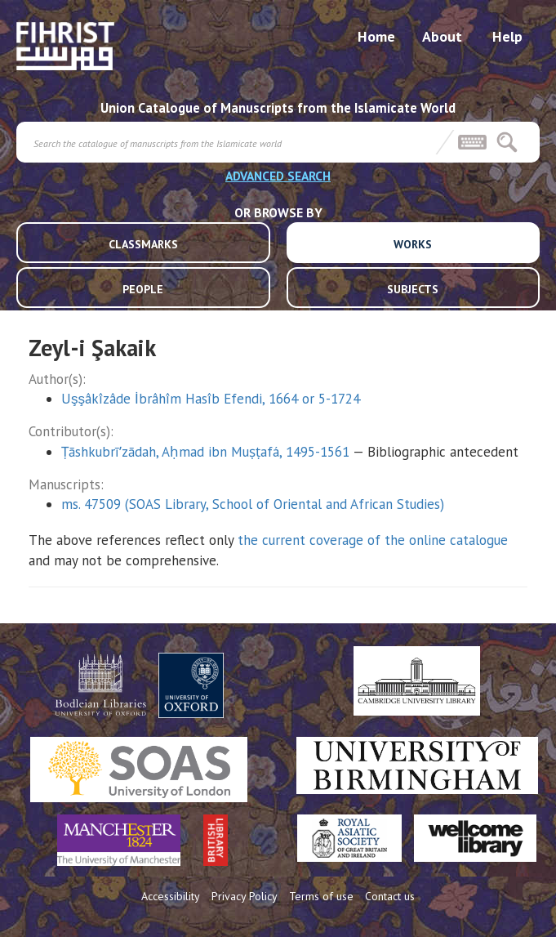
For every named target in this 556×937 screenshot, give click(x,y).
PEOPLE (142, 289)
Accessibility (170, 896)
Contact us (390, 896)
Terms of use (321, 896)
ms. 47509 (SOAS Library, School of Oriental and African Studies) (252, 504)
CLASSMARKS (143, 244)
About (442, 36)
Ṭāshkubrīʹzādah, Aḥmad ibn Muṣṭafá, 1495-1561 (205, 452)
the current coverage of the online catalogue (373, 540)
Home (376, 36)
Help (507, 36)
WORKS (413, 244)
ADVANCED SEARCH (278, 175)
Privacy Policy (244, 896)
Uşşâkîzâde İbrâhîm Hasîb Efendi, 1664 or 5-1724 (210, 399)
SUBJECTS (412, 289)
